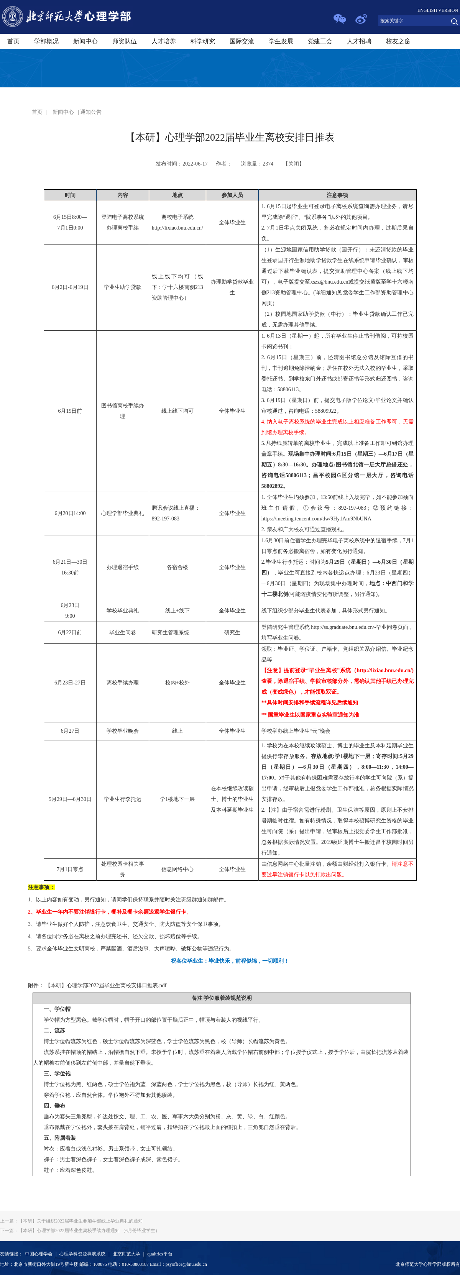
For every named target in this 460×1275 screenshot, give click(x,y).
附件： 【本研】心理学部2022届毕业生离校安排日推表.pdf (97, 985)
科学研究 (203, 41)
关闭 (293, 164)
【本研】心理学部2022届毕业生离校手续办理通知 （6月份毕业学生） (80, 1230)
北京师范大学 (126, 1254)
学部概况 (46, 41)
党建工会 (320, 41)
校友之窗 (398, 41)
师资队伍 (124, 41)
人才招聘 (359, 41)
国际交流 (242, 41)
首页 (13, 41)
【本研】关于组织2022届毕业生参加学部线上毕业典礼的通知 (71, 1221)
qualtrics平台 (159, 1254)
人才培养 (163, 41)
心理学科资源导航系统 (82, 1254)
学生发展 (281, 41)
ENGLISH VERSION (437, 10)
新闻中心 (85, 41)
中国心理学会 (39, 1254)
